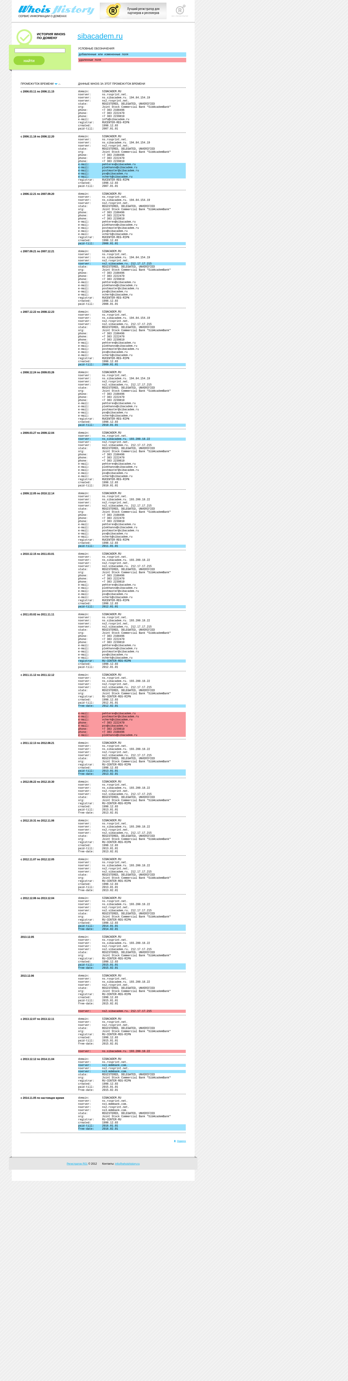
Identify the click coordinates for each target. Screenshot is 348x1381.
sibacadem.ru (100, 36)
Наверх (180, 1341)
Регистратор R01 (77, 1363)
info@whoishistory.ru (127, 1363)
